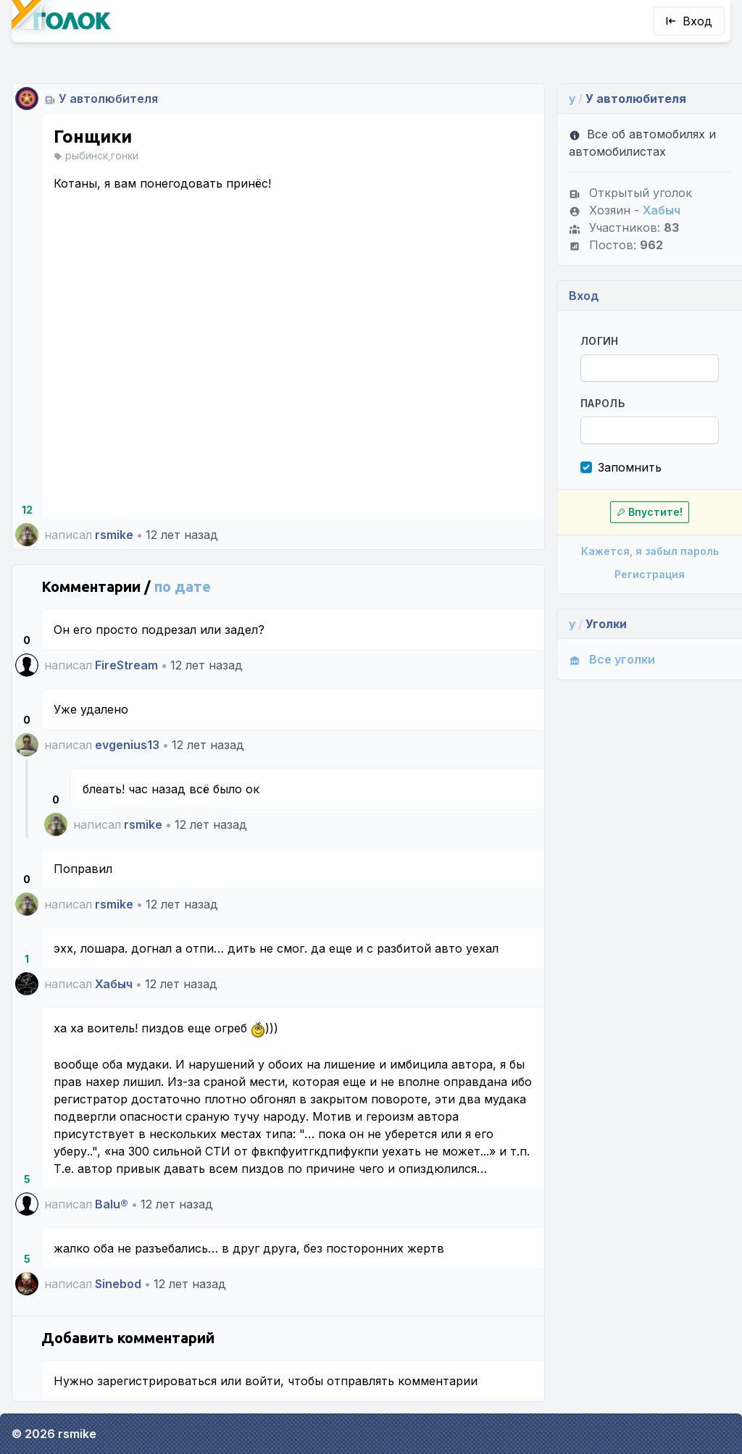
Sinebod (118, 1284)
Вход (688, 21)
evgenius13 (127, 745)
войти (262, 1381)
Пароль (602, 403)
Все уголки (612, 659)
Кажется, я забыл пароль (650, 551)
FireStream (126, 665)
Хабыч (114, 984)
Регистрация (649, 574)
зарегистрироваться (157, 1381)
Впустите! (650, 512)
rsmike (114, 534)
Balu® (111, 1204)
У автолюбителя (108, 98)
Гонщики (93, 136)
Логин (599, 341)
